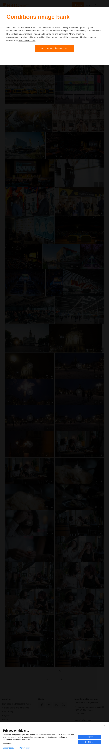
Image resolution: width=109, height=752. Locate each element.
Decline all (89, 742)
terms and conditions (58, 34)
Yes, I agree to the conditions (54, 48)
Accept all (89, 737)
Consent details (9, 748)
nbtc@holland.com (27, 40)
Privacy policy (25, 748)
